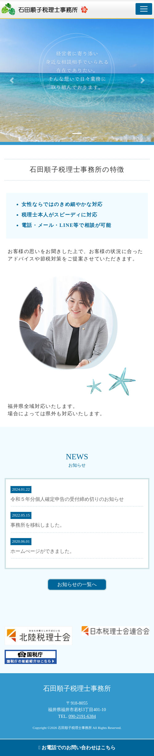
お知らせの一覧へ (77, 584)
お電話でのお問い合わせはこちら (77, 747)
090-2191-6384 (82, 716)
